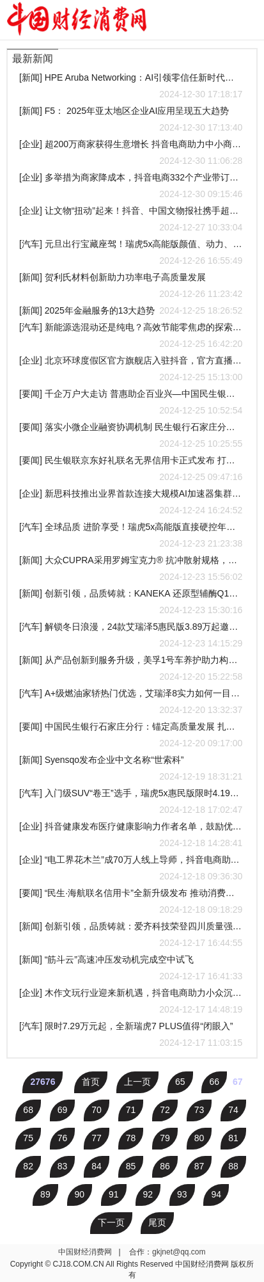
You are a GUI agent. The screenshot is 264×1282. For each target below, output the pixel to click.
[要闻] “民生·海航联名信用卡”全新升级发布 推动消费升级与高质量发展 (130, 903)
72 (165, 1110)
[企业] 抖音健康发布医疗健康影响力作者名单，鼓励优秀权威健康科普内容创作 (130, 836)
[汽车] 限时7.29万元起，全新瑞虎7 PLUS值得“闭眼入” (130, 1036)
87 (199, 1166)
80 (199, 1138)
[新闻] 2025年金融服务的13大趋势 (130, 310)
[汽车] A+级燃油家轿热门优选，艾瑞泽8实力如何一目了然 (130, 703)
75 (28, 1138)
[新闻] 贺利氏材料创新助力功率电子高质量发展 (130, 287)
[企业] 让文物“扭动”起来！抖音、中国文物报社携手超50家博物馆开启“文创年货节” (130, 220)
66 (214, 1082)
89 (45, 1194)
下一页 (111, 1222)
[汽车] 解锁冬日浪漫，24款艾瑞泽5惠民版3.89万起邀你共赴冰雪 (130, 636)
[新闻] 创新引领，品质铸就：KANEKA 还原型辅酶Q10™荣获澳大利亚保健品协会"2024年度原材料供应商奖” (130, 603)
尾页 (157, 1222)
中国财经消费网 (86, 1251)
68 (28, 1110)
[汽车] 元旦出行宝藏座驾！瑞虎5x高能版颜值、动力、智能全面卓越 (130, 254)
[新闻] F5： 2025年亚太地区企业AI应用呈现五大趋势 (130, 121)
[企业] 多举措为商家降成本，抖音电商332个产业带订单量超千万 (130, 187)
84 (96, 1166)
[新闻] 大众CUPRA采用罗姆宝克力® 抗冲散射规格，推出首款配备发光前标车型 (130, 570)
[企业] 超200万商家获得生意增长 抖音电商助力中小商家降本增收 (130, 154)
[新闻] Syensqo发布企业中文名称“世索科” (130, 770)
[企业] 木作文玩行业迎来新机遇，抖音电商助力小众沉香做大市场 (130, 1003)
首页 (91, 1082)
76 (63, 1138)
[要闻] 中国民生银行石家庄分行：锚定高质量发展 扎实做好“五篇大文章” (130, 736)
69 (63, 1110)
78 (131, 1138)
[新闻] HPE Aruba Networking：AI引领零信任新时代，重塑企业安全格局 (130, 87)
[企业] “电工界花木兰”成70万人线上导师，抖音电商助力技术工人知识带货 (130, 869)
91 (114, 1194)
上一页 (137, 1082)
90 (80, 1194)
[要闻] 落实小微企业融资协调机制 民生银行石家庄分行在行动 (130, 437)
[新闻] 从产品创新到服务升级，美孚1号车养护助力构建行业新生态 (130, 670)
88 (233, 1166)
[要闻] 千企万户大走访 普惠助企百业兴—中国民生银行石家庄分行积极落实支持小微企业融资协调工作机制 (130, 404)
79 (165, 1138)
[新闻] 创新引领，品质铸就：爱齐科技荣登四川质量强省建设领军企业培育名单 (130, 936)
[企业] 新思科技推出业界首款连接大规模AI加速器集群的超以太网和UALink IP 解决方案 (130, 503)
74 (233, 1110)
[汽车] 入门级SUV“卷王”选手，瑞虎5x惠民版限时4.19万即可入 (130, 803)
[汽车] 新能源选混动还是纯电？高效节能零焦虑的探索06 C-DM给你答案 (130, 337)
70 (96, 1110)
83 (63, 1166)
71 (131, 1110)
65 (180, 1082)
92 (148, 1194)
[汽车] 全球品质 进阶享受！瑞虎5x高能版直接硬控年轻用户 (130, 537)
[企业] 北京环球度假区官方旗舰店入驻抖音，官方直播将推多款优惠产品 (130, 370)
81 (233, 1138)
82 (28, 1166)
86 (165, 1166)
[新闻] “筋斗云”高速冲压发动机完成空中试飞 (130, 969)
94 (216, 1194)
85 (131, 1166)
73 (199, 1110)
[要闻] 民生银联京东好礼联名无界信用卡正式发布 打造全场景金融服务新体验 (130, 470)
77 (96, 1138)
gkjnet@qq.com (179, 1251)
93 (182, 1194)
